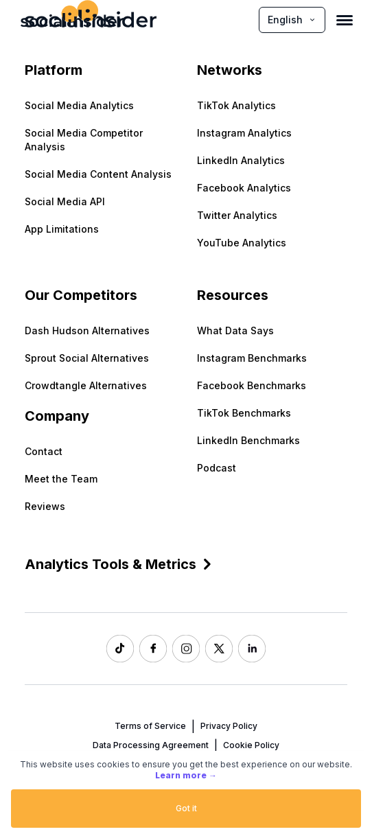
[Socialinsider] (72, 19)
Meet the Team (61, 479)
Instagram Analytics (244, 133)
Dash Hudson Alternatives (87, 330)
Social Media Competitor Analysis (84, 139)
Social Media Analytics (79, 105)
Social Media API (65, 201)
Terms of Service (150, 726)
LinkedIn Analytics (241, 160)
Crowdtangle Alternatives (86, 385)
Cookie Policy (251, 745)
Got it (186, 808)
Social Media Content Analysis (98, 174)
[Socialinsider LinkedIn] (252, 648)
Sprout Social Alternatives (87, 358)
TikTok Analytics (236, 105)
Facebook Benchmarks (251, 385)
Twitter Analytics (237, 215)
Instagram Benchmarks (252, 358)
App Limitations (62, 229)
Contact (43, 451)
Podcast (216, 468)
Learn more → (186, 775)
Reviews (45, 506)
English (292, 19)
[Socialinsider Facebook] (153, 648)
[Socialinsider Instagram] (186, 648)
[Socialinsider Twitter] (219, 648)
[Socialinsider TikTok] (120, 648)
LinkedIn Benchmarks (248, 440)
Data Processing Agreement (151, 745)
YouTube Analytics (241, 242)
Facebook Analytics (244, 188)
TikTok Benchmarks (244, 413)
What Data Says (235, 330)
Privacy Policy (228, 726)
